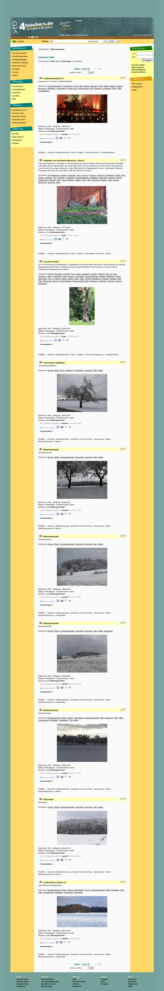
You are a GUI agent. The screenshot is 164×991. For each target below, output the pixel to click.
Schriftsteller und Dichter (94, 253)
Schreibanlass (43, 91)
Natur (110, 180)
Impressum (132, 979)
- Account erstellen (138, 65)
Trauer (63, 180)
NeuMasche (77, 986)
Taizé (101, 86)
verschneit (88, 370)
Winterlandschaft (51, 450)
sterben (111, 178)
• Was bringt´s (136, 84)
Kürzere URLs (18, 113)
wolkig (76, 720)
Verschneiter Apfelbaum (54, 363)
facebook (104, 979)
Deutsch (80, 253)
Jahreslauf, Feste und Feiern (81, 439)
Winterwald (48, 799)
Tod (48, 175)
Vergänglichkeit (66, 281)
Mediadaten (17, 140)
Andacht (112, 86)
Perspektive (78, 892)
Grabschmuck (43, 180)
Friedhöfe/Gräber (111, 355)
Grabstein (48, 178)
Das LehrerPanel (47, 979)
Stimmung (96, 180)
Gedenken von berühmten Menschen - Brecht (63, 161)
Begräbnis (110, 175)
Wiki (14, 99)
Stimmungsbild (78, 281)
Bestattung (55, 175)
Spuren (64, 279)
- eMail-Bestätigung (138, 70)
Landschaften (60, 615)
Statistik (15, 143)
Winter (56, 370)
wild (107, 274)
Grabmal (105, 279)
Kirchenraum (61, 88)
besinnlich (51, 182)
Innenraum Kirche (92, 152)
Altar (81, 86)
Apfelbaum (70, 370)
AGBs (130, 986)
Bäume (71, 279)
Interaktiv (16, 69)
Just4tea (15, 96)
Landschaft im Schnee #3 (54, 882)
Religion (80, 152)
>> (99, 69)
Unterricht (51, 152)
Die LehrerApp (46, 986)
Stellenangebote (19, 123)
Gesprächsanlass (82, 178)
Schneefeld (79, 457)
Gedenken (72, 175)
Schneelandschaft (67, 457)
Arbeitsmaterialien (19, 56)
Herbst (117, 175)
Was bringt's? (18, 137)
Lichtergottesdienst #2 (53, 78)
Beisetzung (47, 281)
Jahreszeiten (99, 439)
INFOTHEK (17, 81)
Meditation (52, 88)
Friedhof (63, 175)
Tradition (78, 180)
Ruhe (114, 88)
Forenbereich (17, 86)
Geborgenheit (83, 88)
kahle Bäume (79, 718)
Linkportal (16, 93)
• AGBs (133, 90)
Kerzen (86, 86)
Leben (49, 276)
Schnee (50, 370)
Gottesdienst (68, 86)
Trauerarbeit (79, 276)
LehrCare (76, 984)
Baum (77, 279)
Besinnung (42, 88)
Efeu (58, 180)
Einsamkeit (79, 370)
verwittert (93, 274)
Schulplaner (21, 986)
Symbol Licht (72, 88)
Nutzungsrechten (58, 131)
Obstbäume (63, 720)
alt (111, 274)
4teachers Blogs (19, 116)
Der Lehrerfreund (79, 981)
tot (53, 279)
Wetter (100, 370)
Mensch (116, 180)
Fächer (73, 152)
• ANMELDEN (136, 87)
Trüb (70, 720)
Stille (119, 88)
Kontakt (15, 134)
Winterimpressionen (46, 441)
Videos (15, 75)
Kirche (76, 86)
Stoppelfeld (108, 631)
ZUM (74, 979)
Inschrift (118, 178)
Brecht (108, 253)
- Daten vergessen (137, 67)
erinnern (92, 175)
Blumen (53, 180)
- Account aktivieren (138, 72)
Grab (123, 175)
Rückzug (85, 175)
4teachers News (23, 984)
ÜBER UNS (17, 129)
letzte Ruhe (103, 178)
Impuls (118, 276)
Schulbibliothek (18, 89)
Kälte (102, 718)
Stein (55, 178)
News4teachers (18, 119)
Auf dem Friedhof (51, 262)
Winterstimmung (50, 710)
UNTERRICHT (19, 48)
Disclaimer (132, 981)
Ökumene (98, 88)
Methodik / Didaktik (20, 63)
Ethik (58, 182)
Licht (91, 88)
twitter (103, 981)
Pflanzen (61, 178)
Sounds (15, 72)
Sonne (87, 890)
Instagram (104, 984)
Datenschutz (132, 984)
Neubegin (42, 276)
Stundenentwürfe (19, 53)
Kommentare (46, 142)
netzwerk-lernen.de (48, 984)
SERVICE (16, 105)
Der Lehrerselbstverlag (49, 981)
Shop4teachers (19, 110)
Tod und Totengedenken (94, 355)
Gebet (106, 86)
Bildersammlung (19, 66)
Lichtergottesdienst (54, 86)
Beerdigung (96, 279)
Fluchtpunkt (68, 892)
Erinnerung (101, 175)
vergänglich (70, 178)
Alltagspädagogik (19, 59)
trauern (71, 276)
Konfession (107, 88)
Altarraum (94, 86)
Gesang (120, 86)
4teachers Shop (22, 979)
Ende (115, 274)
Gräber (41, 178)
